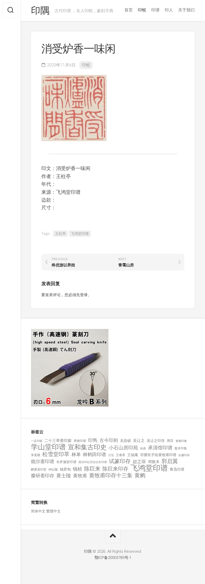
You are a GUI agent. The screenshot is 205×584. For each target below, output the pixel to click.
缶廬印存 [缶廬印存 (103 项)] (184, 455)
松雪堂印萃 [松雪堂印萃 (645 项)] (55, 454)
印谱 (155, 9)
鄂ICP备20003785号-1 (112, 557)
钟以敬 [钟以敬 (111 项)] (53, 469)
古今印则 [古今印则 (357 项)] (108, 440)
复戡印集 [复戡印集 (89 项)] (181, 441)
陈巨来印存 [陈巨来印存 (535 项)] (115, 469)
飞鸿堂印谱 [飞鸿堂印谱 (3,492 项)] (149, 468)
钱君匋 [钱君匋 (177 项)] (65, 469)
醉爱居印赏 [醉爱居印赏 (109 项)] (38, 469)
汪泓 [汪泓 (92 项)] (111, 455)
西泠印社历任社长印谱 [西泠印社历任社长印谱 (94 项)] (92, 462)
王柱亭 (60, 234)
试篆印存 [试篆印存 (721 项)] (120, 461)
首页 (128, 9)
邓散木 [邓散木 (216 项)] (154, 461)
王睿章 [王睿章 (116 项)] (120, 455)
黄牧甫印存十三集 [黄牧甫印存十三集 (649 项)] (110, 476)
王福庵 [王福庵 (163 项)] (132, 455)
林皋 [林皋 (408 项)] (76, 454)
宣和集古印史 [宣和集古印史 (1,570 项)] (87, 447)
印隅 (40, 10)
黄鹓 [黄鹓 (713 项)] (140, 476)
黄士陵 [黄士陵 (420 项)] (63, 476)
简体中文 (38, 511)
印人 (169, 9)
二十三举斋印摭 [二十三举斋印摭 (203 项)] (58, 440)
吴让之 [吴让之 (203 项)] (139, 440)
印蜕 (142, 9)
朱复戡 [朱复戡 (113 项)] (35, 455)
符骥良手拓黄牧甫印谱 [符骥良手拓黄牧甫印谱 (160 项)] (158, 455)
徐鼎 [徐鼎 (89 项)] (143, 448)
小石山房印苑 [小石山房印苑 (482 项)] (123, 448)
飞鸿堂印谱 (80, 234)
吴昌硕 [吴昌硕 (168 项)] (125, 441)
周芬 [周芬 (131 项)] (170, 441)
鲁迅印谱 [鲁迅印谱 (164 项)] (177, 469)
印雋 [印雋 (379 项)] (92, 440)
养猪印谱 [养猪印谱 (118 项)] (80, 441)
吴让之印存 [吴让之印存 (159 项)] (156, 441)
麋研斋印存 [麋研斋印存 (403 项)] (42, 475)
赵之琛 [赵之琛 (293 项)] (139, 461)
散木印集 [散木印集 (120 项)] (181, 448)
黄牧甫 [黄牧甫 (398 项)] (80, 475)
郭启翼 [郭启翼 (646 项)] (170, 461)
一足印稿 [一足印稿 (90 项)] (36, 441)
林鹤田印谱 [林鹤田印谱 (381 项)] (94, 454)
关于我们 (186, 9)
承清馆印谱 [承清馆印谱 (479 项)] (160, 448)
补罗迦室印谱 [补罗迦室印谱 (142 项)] (66, 462)
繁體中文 (53, 511)
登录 (84, 295)
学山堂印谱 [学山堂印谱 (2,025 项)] (48, 447)
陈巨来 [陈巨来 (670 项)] (92, 469)
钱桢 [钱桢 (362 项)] (77, 469)
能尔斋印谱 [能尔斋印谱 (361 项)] (42, 461)
